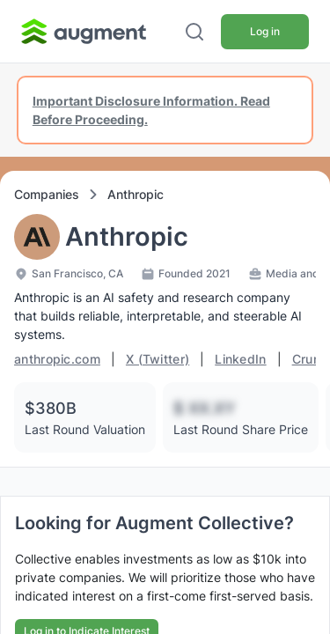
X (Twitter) (157, 358)
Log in (265, 31)
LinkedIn (240, 358)
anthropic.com (57, 358)
